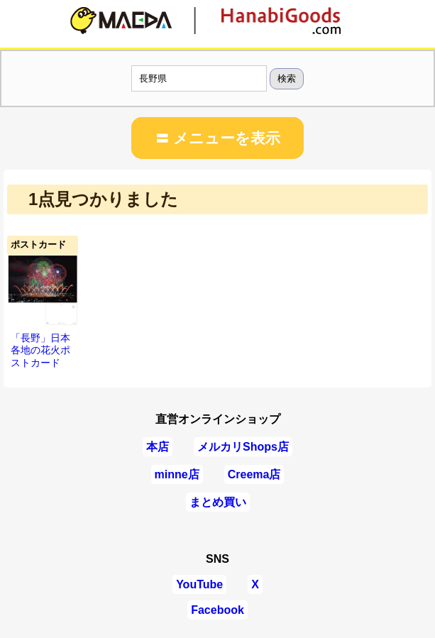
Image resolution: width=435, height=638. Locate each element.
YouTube (199, 584)
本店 (157, 447)
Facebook (217, 610)
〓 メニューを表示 (218, 138)
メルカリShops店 (243, 447)
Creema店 (254, 474)
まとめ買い (217, 502)
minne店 (177, 474)
